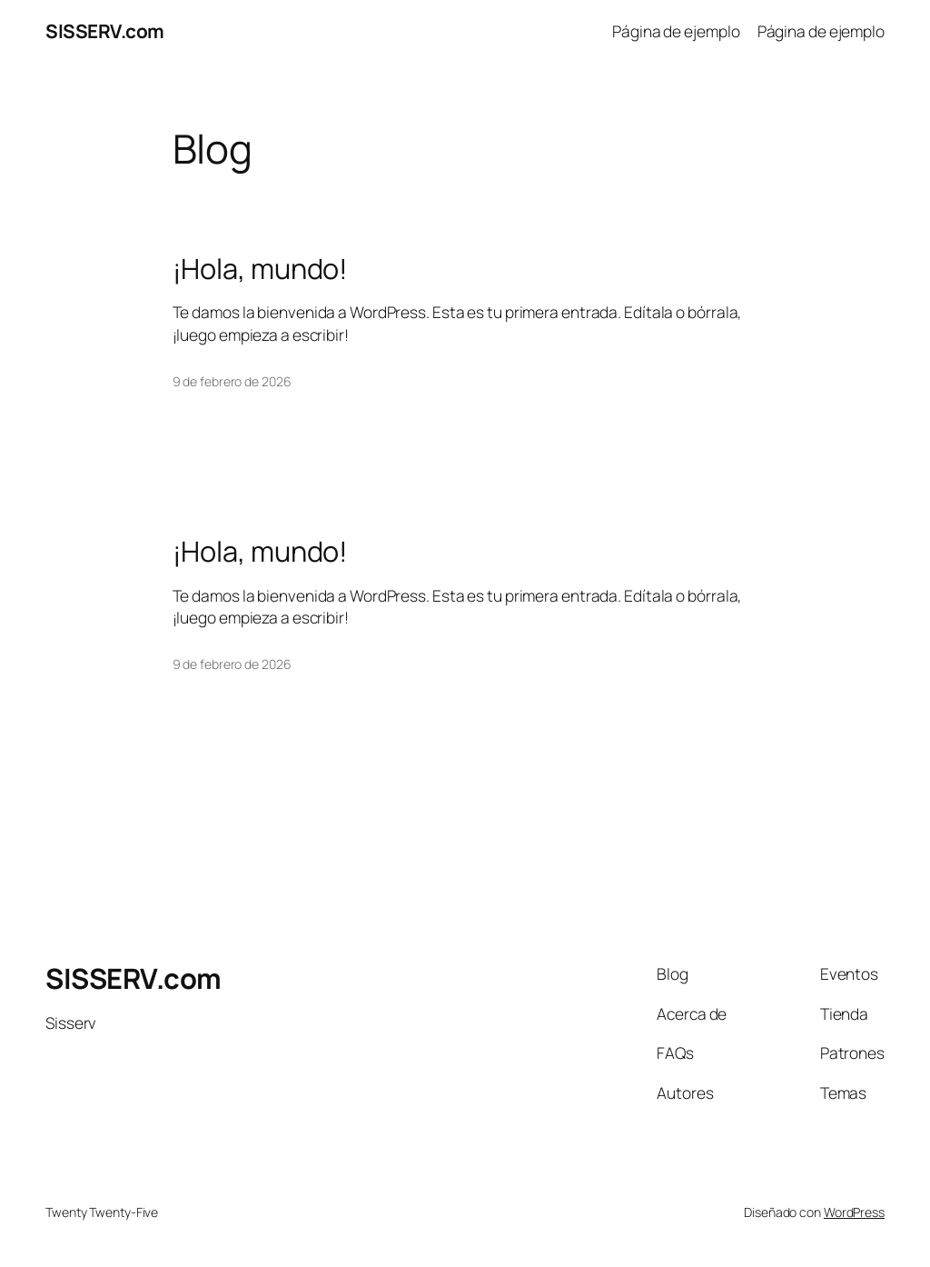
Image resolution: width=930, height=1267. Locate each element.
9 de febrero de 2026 (232, 381)
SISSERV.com (104, 31)
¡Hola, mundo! (261, 268)
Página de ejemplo (675, 31)
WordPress (854, 1212)
